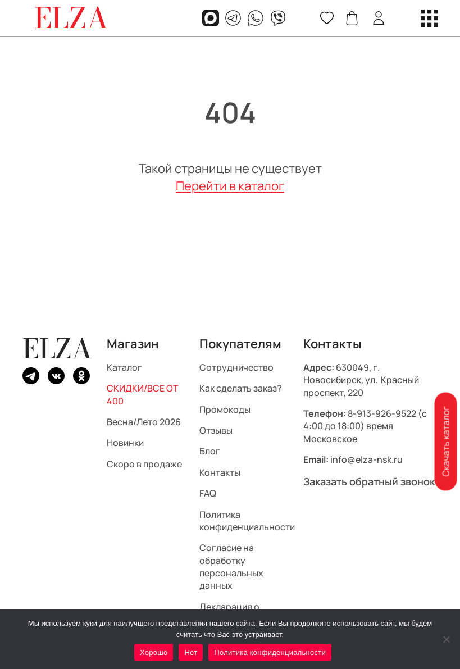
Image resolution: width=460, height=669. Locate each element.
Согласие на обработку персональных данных (231, 566)
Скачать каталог (445, 441)
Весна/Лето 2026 (144, 422)
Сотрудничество (236, 367)
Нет (190, 652)
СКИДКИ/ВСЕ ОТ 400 (143, 394)
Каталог (124, 367)
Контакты (219, 472)
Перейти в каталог (230, 186)
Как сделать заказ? (240, 388)
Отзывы (216, 430)
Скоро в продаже (144, 463)
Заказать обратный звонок (369, 481)
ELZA (57, 348)
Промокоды (225, 409)
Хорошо (153, 652)
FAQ (207, 493)
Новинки (125, 442)
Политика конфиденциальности (247, 520)
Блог (209, 451)
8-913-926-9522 (382, 413)
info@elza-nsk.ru (366, 459)
